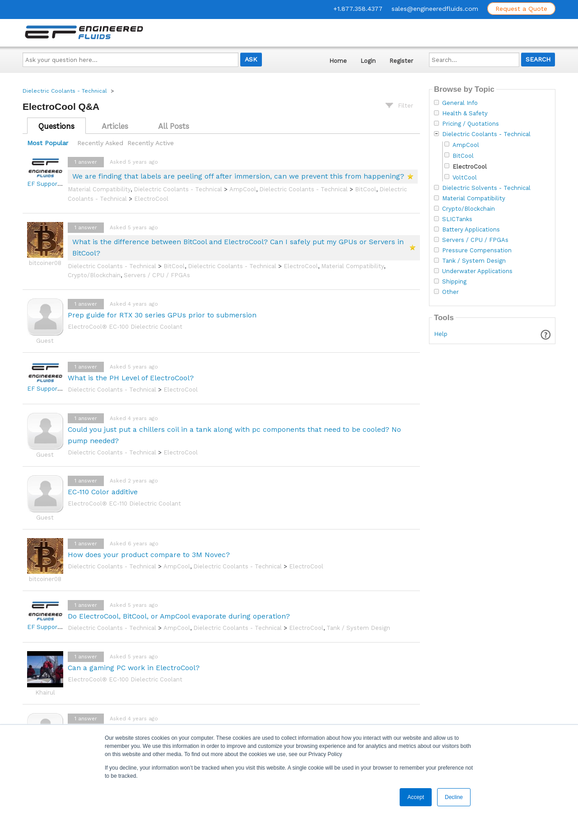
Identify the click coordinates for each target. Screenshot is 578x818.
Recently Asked (100, 143)
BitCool (365, 189)
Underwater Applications (477, 271)
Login (368, 60)
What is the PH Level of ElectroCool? (131, 378)
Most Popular (47, 143)
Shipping (454, 282)
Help (440, 334)
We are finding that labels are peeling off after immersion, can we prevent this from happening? (238, 176)
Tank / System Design (358, 627)
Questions (56, 126)
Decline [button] (454, 797)
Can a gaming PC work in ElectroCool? (134, 667)
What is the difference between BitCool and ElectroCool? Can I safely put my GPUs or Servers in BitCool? (238, 247)
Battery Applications (471, 230)
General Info (460, 103)
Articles (115, 126)
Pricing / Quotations (470, 124)
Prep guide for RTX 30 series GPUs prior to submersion (162, 315)
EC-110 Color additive (103, 491)
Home (338, 60)
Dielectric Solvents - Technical (486, 188)
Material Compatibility (99, 189)
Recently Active (150, 143)
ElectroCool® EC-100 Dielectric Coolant (125, 326)
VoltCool (464, 177)
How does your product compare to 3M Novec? (149, 554)
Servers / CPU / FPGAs (157, 275)
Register (401, 60)
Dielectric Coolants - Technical (65, 91)
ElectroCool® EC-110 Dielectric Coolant (124, 503)
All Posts (173, 126)
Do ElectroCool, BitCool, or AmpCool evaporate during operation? (179, 616)
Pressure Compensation (477, 250)
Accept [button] (415, 797)
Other (450, 292)
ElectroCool (151, 198)
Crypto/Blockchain (94, 275)
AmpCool (242, 189)
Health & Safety (465, 113)
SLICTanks (457, 219)
